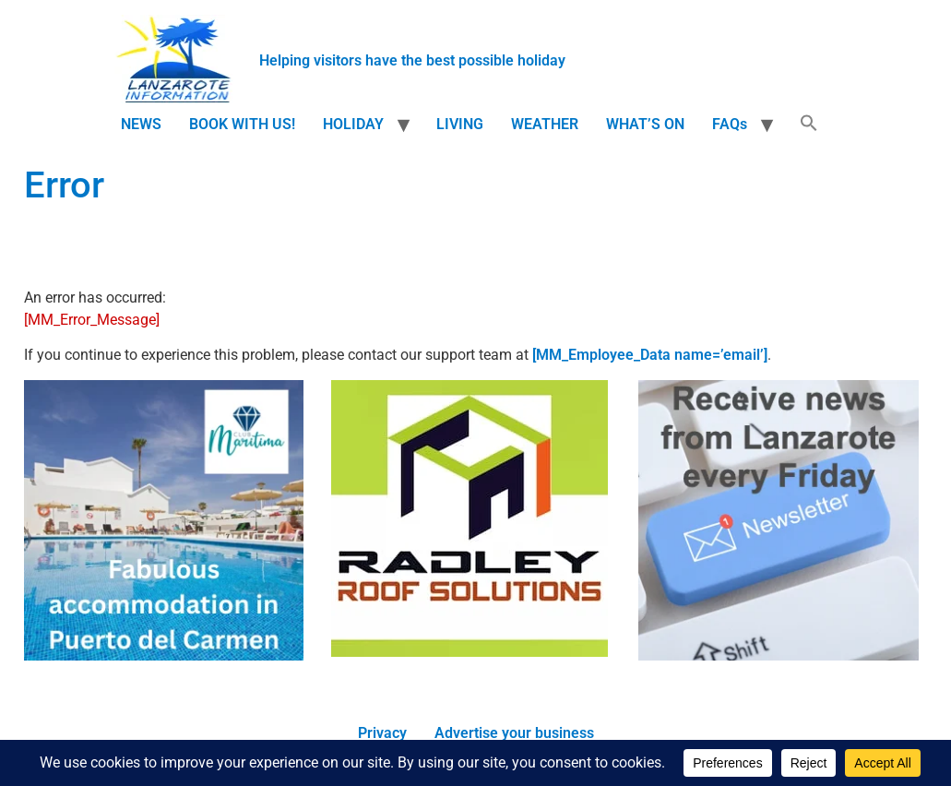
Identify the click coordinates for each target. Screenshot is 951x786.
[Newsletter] (778, 655)
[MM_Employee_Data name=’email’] (649, 354)
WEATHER (544, 124)
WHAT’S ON (645, 124)
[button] (809, 124)
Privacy (382, 733)
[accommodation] (164, 655)
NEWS (141, 124)
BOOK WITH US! (242, 124)
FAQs (729, 124)
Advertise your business (514, 733)
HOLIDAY (353, 124)
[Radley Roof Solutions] (469, 652)
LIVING (459, 124)
